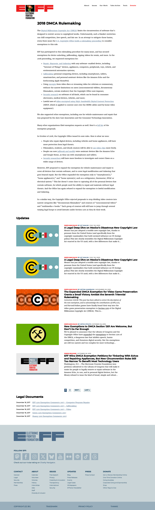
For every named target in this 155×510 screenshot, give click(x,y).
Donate (133, 5)
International (54, 485)
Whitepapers (71, 485)
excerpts (52, 84)
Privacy (52, 477)
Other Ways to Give (109, 488)
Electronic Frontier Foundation (34, 12)
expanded (87, 334)
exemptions (101, 334)
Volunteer (35, 477)
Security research (50, 94)
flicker (68, 456)
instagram (34, 456)
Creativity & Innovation (57, 480)
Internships (36, 485)
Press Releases (72, 477)
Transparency (54, 483)
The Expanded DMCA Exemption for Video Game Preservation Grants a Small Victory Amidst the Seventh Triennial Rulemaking (101, 294)
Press (15, 485)
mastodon (17, 456)
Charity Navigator (47, 463)
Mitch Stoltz (85, 324)
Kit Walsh (84, 225)
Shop (105, 485)
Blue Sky (51, 456)
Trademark (51, 506)
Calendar (35, 475)
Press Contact (90, 475)
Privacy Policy (85, 506)
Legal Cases (71, 483)
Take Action (115, 5)
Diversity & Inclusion (38, 493)
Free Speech (54, 475)
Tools (125, 5)
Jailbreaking (48, 74)
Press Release (70, 353)
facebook (25, 456)
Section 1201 (103, 308)
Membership (18, 483)
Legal (16, 477)
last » (87, 390)
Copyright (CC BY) (22, 506)
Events (69, 480)
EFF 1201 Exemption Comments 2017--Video (51, 409)
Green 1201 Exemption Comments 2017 (49, 413)
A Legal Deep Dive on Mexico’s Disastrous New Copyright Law (100, 227)
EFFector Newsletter (74, 488)
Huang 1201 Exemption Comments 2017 (49, 416)
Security (16, 480)
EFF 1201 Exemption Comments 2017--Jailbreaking (54, 406)
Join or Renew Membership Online (115, 475)
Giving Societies (108, 480)
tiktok (86, 456)
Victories (34, 480)
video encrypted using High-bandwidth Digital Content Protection (85, 101)
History (34, 483)
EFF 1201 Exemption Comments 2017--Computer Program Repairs (61, 402)
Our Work (104, 5)
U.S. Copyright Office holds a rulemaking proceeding (79, 41)
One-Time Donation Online (112, 477)
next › (77, 390)
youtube (60, 456)
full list (100, 125)
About (86, 5)
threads (94, 456)
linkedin (77, 456)
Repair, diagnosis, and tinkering (57, 63)
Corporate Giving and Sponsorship (115, 483)
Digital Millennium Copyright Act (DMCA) (59, 30)
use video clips (99, 148)
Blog (69, 475)
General (16, 475)
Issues (94, 5)
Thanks (114, 506)
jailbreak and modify (66, 151)
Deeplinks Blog (70, 225)
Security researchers (52, 158)
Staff (33, 490)
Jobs (33, 488)
